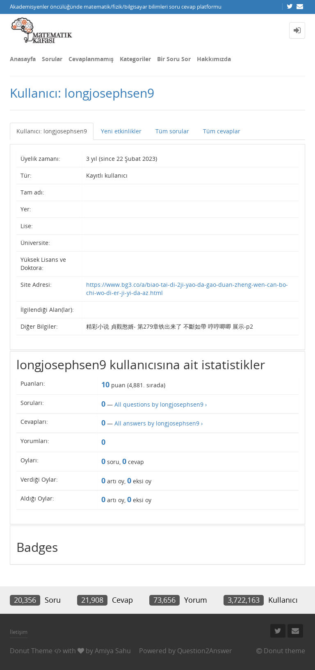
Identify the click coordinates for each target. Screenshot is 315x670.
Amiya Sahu (113, 650)
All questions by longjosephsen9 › (160, 404)
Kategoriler (135, 59)
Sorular (52, 59)
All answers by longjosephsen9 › (158, 423)
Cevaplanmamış (91, 59)
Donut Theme (31, 650)
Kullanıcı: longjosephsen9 (51, 131)
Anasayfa (23, 59)
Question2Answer (204, 650)
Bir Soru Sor (174, 59)
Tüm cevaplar (221, 131)
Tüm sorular (172, 131)
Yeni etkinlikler (121, 131)
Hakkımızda (214, 59)
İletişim (18, 632)
